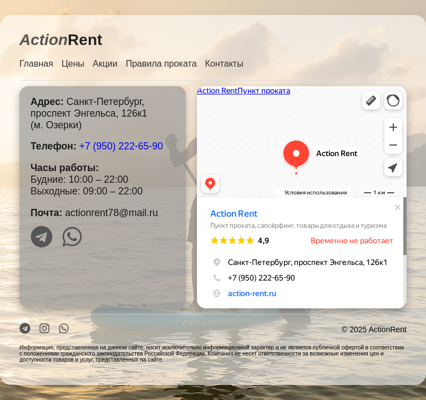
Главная (36, 63)
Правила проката (161, 63)
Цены (73, 63)
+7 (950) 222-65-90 (121, 146)
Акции (105, 63)
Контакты (224, 63)
